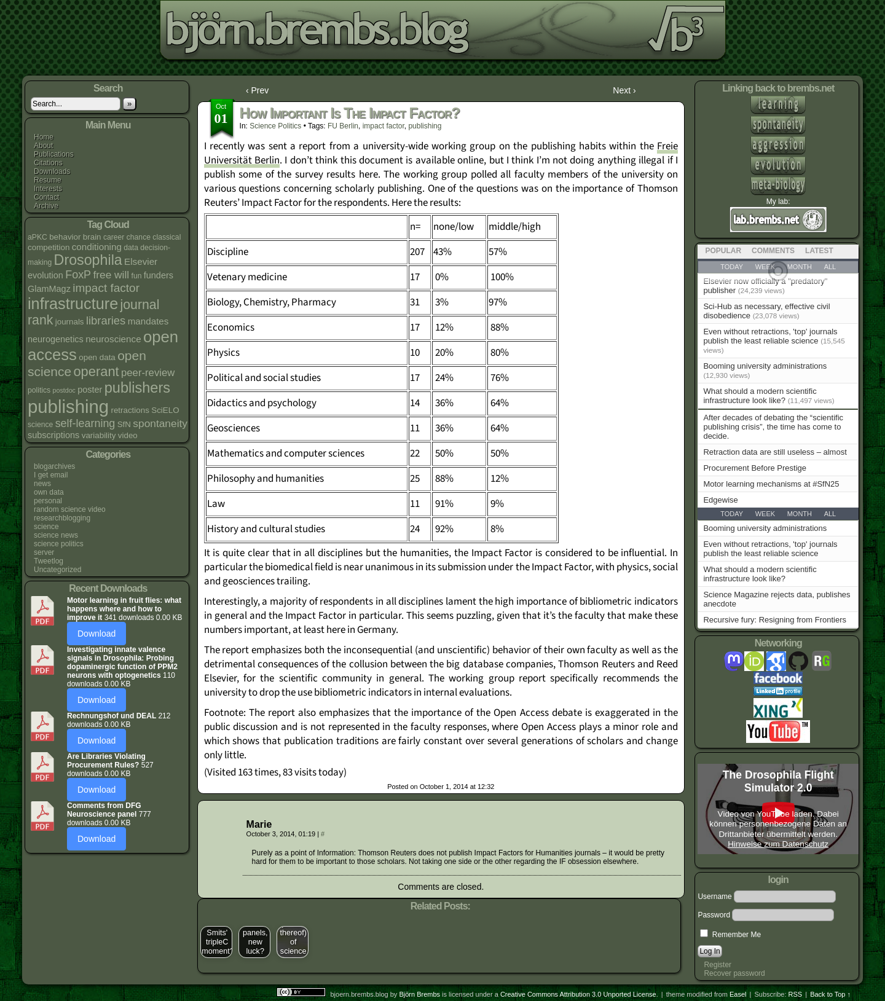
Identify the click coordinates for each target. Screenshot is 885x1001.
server (44, 552)
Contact (46, 197)
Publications (54, 154)
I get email (51, 475)
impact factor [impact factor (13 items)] (106, 287)
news (42, 483)
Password (714, 915)
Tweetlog (48, 561)
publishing (424, 126)
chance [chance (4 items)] (139, 237)
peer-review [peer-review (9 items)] (148, 373)
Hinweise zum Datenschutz (778, 844)
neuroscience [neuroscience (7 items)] (113, 339)
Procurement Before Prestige (754, 468)
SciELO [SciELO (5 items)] (165, 410)
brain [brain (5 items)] (92, 236)
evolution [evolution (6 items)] (45, 275)
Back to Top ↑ (830, 994)
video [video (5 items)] (128, 435)
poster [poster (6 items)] (89, 390)
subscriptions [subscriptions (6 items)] (53, 435)
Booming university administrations (765, 366)
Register (717, 964)
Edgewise (720, 499)
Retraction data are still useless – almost (774, 452)
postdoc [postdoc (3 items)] (64, 390)
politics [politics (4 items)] (39, 390)
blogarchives (54, 466)
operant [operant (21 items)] (96, 371)
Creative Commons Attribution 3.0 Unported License (578, 994)
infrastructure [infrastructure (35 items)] (73, 303)
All (830, 513)
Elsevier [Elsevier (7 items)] (140, 261)
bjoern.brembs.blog (309, 33)
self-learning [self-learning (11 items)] (85, 423)
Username (714, 896)
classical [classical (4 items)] (166, 237)
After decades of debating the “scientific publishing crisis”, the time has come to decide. (773, 427)
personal (48, 501)
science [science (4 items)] (40, 424)
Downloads (52, 171)
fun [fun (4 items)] (137, 276)
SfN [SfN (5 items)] (124, 424)
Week (765, 513)
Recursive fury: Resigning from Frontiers (774, 619)
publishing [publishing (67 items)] (68, 406)
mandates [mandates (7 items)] (148, 321)
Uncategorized (57, 569)
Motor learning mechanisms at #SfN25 (771, 484)
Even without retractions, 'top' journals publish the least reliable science (770, 336)
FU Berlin (343, 126)
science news (56, 535)
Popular (723, 250)
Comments (773, 250)
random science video (70, 509)
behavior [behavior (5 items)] (65, 236)
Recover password (734, 973)
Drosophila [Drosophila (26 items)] (88, 260)
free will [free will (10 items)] (111, 275)
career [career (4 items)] (114, 237)
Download (96, 633)
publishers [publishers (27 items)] (137, 388)
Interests (48, 188)
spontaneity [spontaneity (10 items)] (160, 423)
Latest (819, 250)
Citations (48, 163)
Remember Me (730, 934)
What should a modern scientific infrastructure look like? (759, 396)
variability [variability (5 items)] (99, 435)
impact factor (383, 126)
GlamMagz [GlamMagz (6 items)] (49, 289)
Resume (47, 180)
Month (799, 513)
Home (43, 137)
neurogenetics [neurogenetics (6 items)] (56, 339)
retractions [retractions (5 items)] (130, 410)
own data (49, 492)
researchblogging (62, 518)
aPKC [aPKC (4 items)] (37, 237)
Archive (46, 206)
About (43, 145)
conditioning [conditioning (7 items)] (97, 246)
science (46, 526)
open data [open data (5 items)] (97, 357)
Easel (738, 994)
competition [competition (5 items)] (48, 247)
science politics (59, 544)
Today (731, 513)
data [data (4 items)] (131, 247)
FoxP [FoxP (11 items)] (78, 275)
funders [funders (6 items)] (158, 275)
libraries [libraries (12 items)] (105, 320)
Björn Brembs (419, 994)
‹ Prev (257, 90)
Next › (624, 90)
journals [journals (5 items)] (69, 321)
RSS (796, 994)
